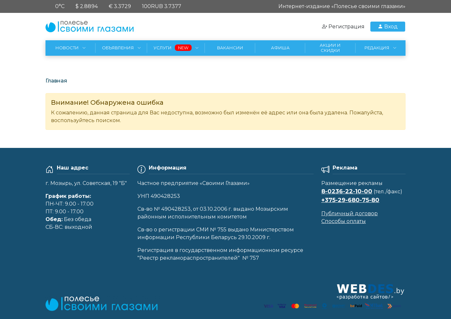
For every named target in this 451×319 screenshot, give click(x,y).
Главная (56, 81)
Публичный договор (349, 213)
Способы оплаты (343, 221)
